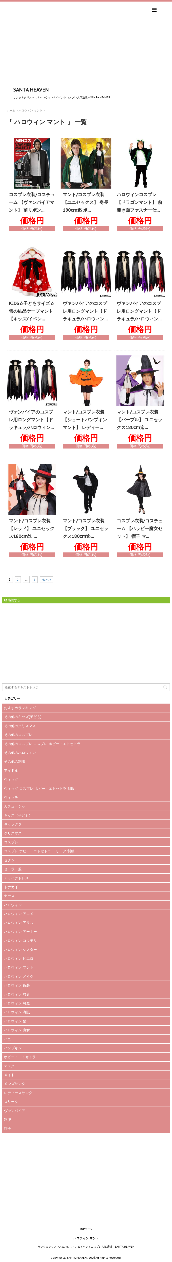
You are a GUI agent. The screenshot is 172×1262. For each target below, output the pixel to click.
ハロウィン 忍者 (17, 994)
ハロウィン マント (18, 967)
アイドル (11, 770)
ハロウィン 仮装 (17, 985)
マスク (9, 1066)
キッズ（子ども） (18, 815)
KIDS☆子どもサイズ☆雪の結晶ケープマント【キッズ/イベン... (31, 311)
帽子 (7, 1128)
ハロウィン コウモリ (20, 940)
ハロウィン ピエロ (18, 958)
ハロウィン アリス (18, 922)
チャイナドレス (16, 878)
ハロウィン (13, 905)
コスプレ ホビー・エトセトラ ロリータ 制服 (39, 851)
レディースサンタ (18, 1092)
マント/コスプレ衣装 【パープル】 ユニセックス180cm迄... (139, 419)
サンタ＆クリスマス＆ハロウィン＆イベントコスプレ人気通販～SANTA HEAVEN (86, 1246)
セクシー (11, 860)
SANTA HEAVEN (31, 90)
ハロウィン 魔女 (17, 1030)
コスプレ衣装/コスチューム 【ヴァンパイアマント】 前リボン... (32, 202)
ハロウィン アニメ (18, 913)
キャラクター (14, 824)
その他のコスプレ (18, 734)
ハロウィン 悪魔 (17, 1003)
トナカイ (11, 887)
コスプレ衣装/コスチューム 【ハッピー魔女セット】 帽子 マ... (140, 528)
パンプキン (13, 1048)
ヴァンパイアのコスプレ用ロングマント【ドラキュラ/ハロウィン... (85, 311)
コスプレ (11, 842)
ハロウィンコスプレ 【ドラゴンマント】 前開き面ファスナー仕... (139, 202)
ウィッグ (11, 779)
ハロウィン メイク (18, 976)
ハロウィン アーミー (20, 931)
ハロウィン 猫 (15, 1021)
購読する (12, 600)
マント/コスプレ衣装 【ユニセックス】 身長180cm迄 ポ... (85, 202)
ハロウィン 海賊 (17, 1012)
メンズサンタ (14, 1083)
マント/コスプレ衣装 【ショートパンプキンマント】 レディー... (85, 419)
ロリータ (11, 1101)
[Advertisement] (86, 53)
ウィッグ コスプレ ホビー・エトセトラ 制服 (39, 788)
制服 (7, 1119)
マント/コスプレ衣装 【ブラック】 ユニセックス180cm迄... (85, 528)
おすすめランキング (20, 708)
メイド (9, 1075)
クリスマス (13, 833)
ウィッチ (11, 797)
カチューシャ (14, 806)
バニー (9, 1039)
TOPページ (86, 1229)
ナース (9, 895)
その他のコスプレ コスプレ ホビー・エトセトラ (42, 743)
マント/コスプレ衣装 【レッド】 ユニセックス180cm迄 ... (31, 528)
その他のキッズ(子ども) (23, 716)
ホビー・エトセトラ (20, 1057)
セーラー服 (13, 869)
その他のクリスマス (20, 726)
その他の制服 (14, 761)
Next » (46, 579)
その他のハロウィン (20, 752)
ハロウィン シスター (20, 949)
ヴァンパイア (14, 1110)
